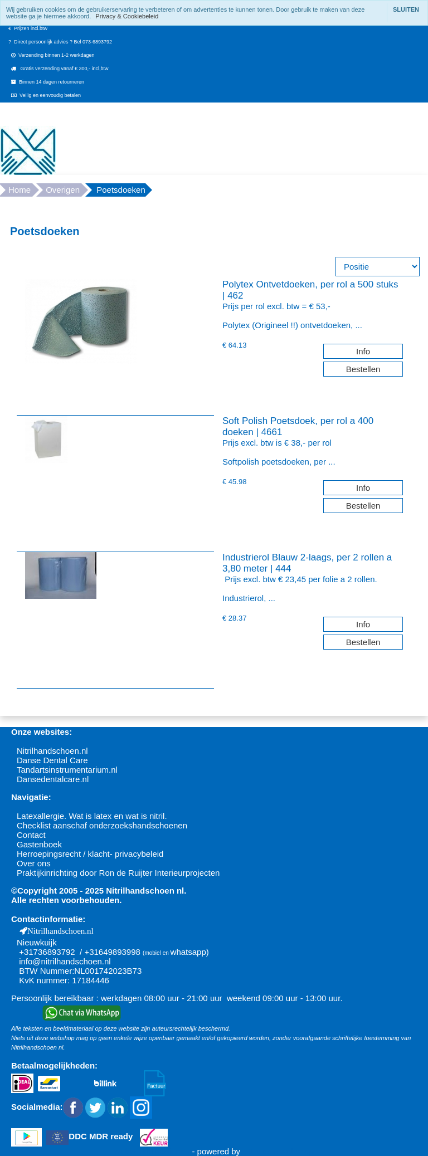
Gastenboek (39, 844)
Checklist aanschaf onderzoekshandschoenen (102, 825)
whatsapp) (190, 952)
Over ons (34, 863)
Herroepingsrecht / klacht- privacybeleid (90, 854)
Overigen (63, 189)
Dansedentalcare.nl (53, 779)
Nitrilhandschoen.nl (52, 750)
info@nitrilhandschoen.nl (65, 961)
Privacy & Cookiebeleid (126, 16)
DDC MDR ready (101, 1137)
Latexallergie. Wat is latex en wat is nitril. (92, 816)
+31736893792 (47, 952)
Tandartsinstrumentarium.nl (67, 769)
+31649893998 (112, 952)
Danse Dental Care (52, 760)
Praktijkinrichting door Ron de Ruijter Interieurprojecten (118, 872)
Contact (31, 835)
